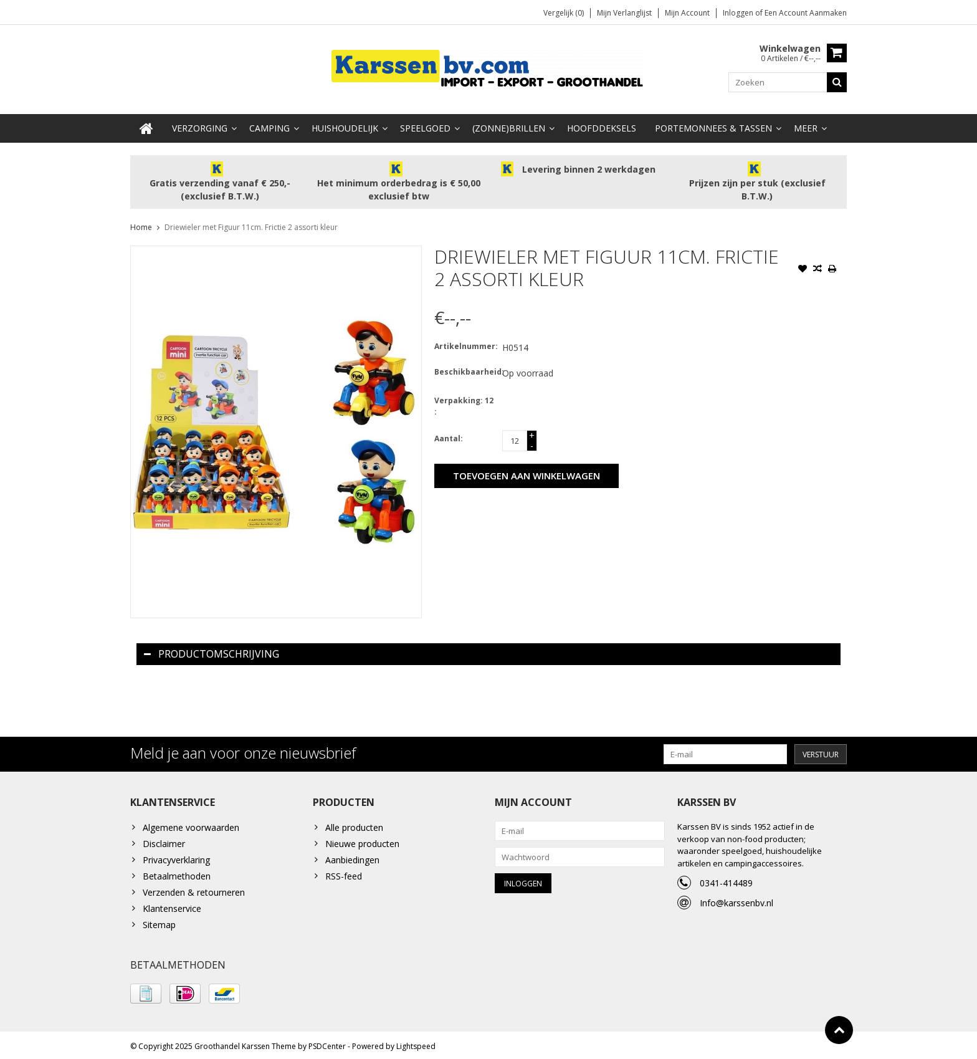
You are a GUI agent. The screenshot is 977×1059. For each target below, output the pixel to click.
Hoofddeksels (601, 125)
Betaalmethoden (177, 873)
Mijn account (687, 12)
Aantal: (448, 435)
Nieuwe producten (362, 840)
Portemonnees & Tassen (713, 125)
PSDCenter (327, 1043)
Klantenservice (172, 905)
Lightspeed (416, 1043)
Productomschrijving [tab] (211, 651)
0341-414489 (726, 880)
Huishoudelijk (345, 125)
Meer (805, 125)
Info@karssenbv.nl (736, 900)
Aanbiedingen (352, 857)
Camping (269, 125)
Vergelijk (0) (563, 12)
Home (141, 224)
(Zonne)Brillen (508, 125)
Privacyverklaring (176, 857)
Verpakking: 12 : (463, 403)
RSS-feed (343, 873)
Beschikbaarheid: (465, 368)
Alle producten (354, 824)
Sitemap (159, 921)
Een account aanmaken (806, 12)
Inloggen (739, 12)
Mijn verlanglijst (624, 12)
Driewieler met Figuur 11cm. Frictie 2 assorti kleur (251, 224)
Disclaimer (164, 840)
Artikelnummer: (465, 343)
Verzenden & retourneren (194, 889)
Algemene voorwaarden (191, 824)
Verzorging (199, 125)
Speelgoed (425, 125)
